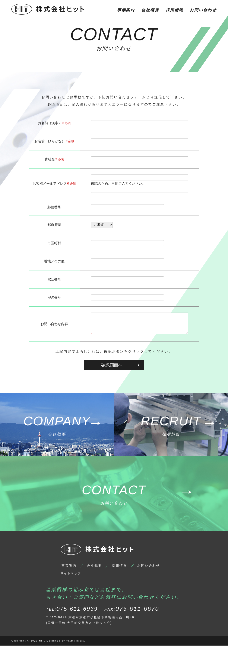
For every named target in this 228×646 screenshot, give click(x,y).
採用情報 (175, 10)
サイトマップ (72, 573)
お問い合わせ (203, 10)
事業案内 (126, 10)
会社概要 (150, 10)
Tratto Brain (75, 641)
